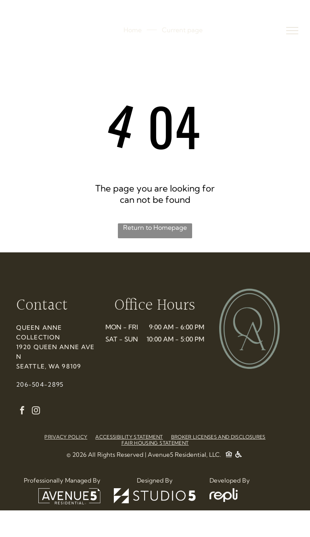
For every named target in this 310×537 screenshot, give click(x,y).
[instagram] (36, 411)
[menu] (292, 30)
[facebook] (22, 411)
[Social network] (229, 455)
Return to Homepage (155, 227)
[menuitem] (65, 437)
